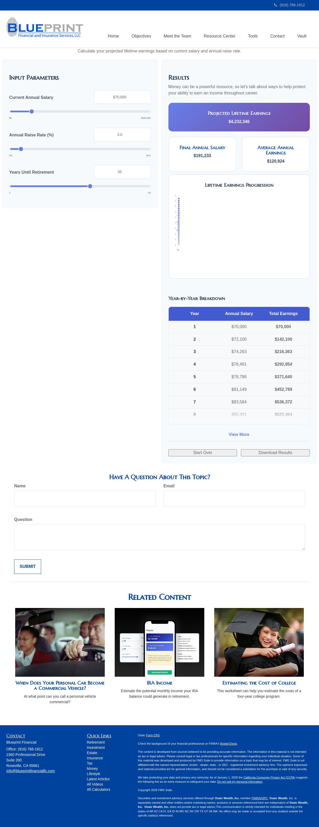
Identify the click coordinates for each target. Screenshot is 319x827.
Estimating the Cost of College (259, 683)
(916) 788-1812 (289, 5)
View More (239, 435)
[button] (138, 29)
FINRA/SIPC (260, 798)
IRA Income (159, 683)
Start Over (202, 453)
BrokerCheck (228, 743)
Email (169, 486)
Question (23, 519)
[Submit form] (27, 567)
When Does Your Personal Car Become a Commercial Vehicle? (59, 686)
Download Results (275, 453)
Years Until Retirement (31, 172)
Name (20, 486)
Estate (92, 753)
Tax (90, 763)
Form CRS (153, 735)
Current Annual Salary (31, 97)
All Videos (95, 784)
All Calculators (98, 790)
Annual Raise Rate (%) (31, 135)
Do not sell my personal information (239, 781)
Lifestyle (93, 774)
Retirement (96, 742)
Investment (96, 748)
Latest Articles (98, 779)
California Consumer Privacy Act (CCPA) (269, 777)
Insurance (95, 758)
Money (92, 769)
